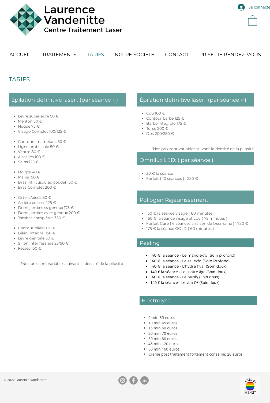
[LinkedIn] (144, 380)
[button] (252, 20)
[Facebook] (133, 380)
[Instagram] (122, 380)
